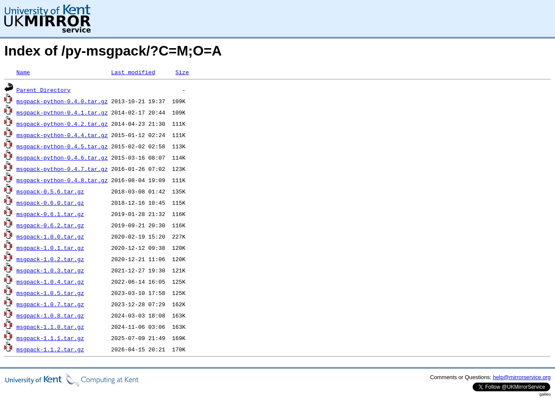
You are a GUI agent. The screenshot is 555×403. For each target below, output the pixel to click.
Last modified (133, 72)
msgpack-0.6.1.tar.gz (50, 214)
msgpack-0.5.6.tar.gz (50, 191)
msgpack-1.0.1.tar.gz (50, 248)
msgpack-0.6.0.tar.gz (50, 202)
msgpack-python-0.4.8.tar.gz (62, 180)
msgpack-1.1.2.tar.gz (50, 349)
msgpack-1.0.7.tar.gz (50, 304)
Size (182, 72)
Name (23, 72)
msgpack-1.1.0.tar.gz (50, 327)
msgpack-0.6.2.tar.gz (50, 225)
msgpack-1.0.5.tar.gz (50, 293)
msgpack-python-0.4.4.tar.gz (62, 135)
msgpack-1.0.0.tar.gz (50, 236)
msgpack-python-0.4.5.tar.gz (62, 146)
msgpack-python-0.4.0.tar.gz (62, 101)
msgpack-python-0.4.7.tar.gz (62, 169)
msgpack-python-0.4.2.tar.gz (62, 124)
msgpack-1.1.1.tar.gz (50, 338)
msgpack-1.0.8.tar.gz (50, 315)
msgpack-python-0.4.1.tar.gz (62, 112)
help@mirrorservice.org (522, 377)
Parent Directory (43, 90)
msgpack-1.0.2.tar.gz (50, 259)
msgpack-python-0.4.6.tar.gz (62, 157)
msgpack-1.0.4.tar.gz (50, 281)
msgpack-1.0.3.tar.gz (50, 270)
